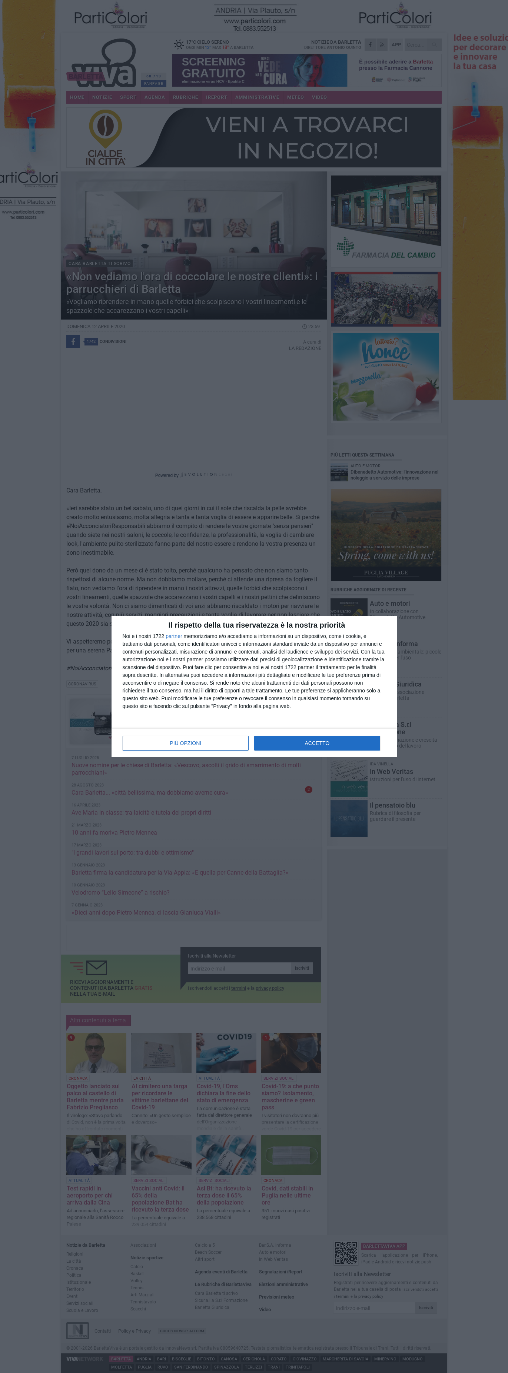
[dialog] (254, 686)
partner (174, 636)
